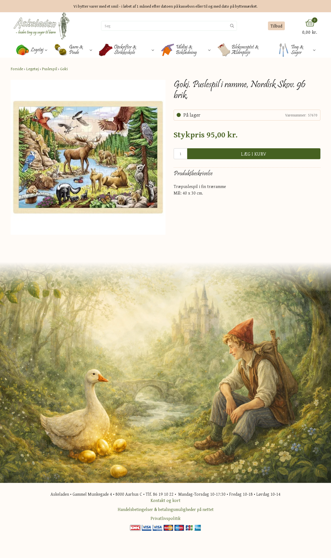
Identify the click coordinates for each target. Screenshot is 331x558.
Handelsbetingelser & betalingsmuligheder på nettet (166, 509)
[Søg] (164, 25)
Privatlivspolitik (165, 518)
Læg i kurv (254, 154)
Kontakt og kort (165, 500)
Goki (64, 69)
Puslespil (49, 69)
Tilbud (276, 26)
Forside (17, 69)
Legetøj (32, 69)
